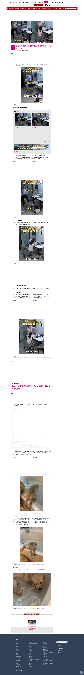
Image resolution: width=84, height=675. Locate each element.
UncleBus (18, 659)
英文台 (22, 2)
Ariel (17, 642)
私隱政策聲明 (61, 648)
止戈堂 (30, 647)
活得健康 (18, 660)
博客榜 (59, 8)
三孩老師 (45, 656)
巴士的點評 (18, 643)
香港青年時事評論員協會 (48, 652)
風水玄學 (18, 652)
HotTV (72, 2)
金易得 (44, 654)
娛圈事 (39, 2)
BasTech (68, 2)
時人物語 (45, 646)
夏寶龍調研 (11, 8)
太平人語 (45, 653)
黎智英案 (22, 8)
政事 (25, 8)
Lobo (17, 653)
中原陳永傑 (45, 659)
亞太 (36, 2)
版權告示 (60, 645)
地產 (39, 8)
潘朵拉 (30, 657)
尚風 (30, 654)
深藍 (17, 644)
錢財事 (35, 8)
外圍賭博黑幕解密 (33, 643)
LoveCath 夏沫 (46, 650)
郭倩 (30, 646)
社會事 (28, 8)
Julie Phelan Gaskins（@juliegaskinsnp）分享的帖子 (28, 445)
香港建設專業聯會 (33, 644)
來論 (30, 664)
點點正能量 (18, 664)
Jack (30, 653)
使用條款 (60, 647)
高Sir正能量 (45, 644)
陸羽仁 (17, 649)
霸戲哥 (30, 650)
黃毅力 (44, 649)
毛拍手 (44, 642)
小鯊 (30, 649)
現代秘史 (45, 643)
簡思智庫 (18, 657)
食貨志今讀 (18, 666)
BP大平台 (17, 2)
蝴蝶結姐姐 (31, 666)
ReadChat (31, 663)
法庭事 (32, 8)
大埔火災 (17, 8)
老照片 (30, 661)
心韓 (43, 2)
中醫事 (42, 8)
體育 (50, 2)
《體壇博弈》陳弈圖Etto (48, 660)
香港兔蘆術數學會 (19, 656)
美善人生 (54, 2)
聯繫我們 (60, 650)
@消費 (55, 8)
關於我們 (60, 652)
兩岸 (52, 8)
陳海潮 (44, 661)
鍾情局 (17, 646)
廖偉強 (30, 656)
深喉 (30, 642)
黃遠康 (17, 654)
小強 (17, 650)
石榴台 (26, 2)
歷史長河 (59, 2)
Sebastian (18, 647)
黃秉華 (30, 652)
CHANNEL (31, 2)
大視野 (49, 8)
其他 (62, 8)
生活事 (63, 2)
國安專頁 (12, 2)
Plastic (46, 2)
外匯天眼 (45, 647)
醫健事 (45, 8)
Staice (44, 657)
